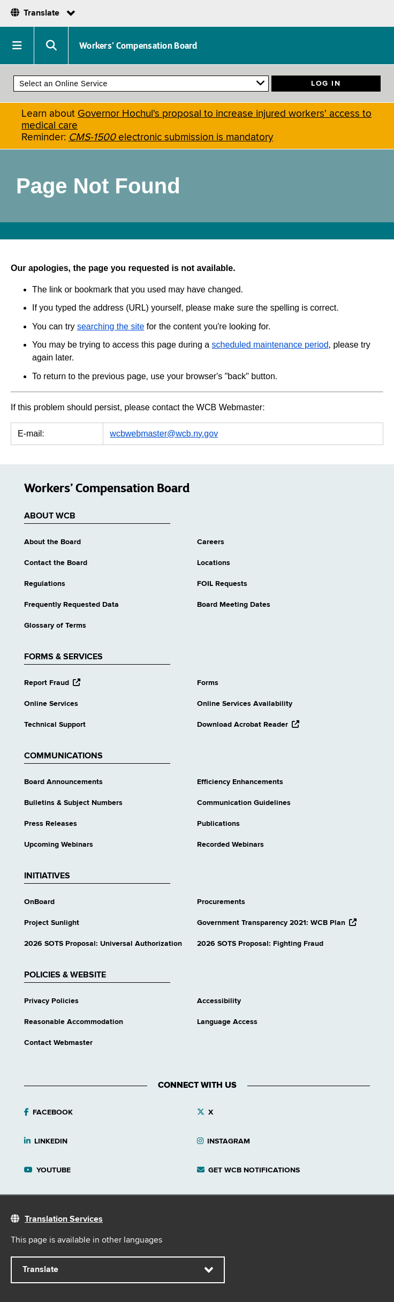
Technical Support (55, 724)
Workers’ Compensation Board (138, 45)
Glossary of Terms (55, 625)
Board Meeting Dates (233, 604)
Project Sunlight (51, 923)
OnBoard (39, 902)
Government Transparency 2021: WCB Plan (277, 923)
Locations (213, 563)
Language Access (227, 1022)
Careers (210, 542)
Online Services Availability (244, 704)
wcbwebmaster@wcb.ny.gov (164, 433)
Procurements (221, 902)
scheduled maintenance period (270, 344)
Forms (207, 683)
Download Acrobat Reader (248, 724)
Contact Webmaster (58, 1043)
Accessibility (219, 1001)
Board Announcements (63, 782)
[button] (17, 45)
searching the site (110, 326)
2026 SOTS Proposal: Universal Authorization (103, 943)
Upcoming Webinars (58, 844)
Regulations (44, 584)
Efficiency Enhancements (240, 782)
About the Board (52, 542)
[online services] (141, 84)
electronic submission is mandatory (171, 137)
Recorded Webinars (230, 844)
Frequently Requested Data (71, 604)
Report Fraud (52, 683)
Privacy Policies (51, 1001)
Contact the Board (55, 563)
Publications (218, 823)
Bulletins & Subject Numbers (73, 803)
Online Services (51, 704)
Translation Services (64, 1219)
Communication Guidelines (244, 803)
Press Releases (50, 823)
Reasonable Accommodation (73, 1022)
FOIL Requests (222, 584)
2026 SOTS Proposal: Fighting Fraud (260, 943)
